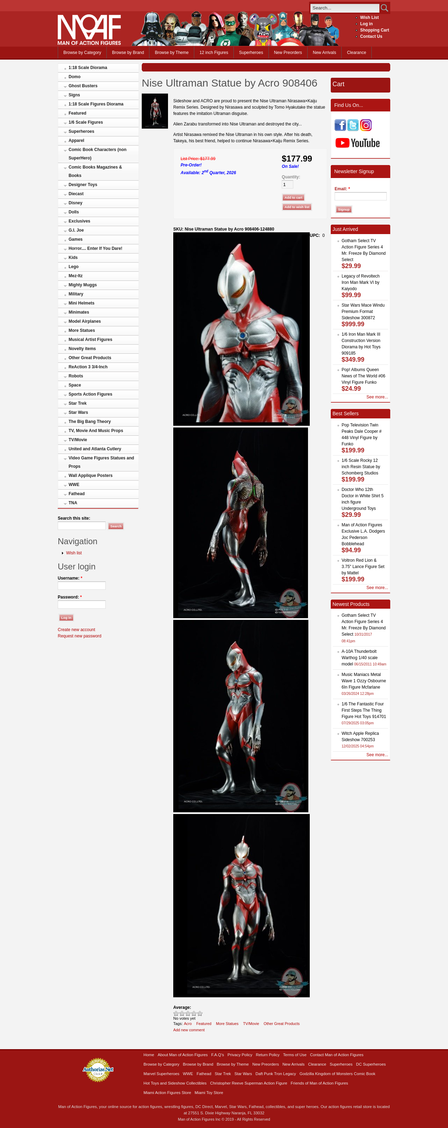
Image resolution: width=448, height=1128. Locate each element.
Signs (74, 95)
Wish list (74, 553)
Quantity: (291, 177)
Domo (74, 76)
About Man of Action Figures (183, 1055)
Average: (182, 1007)
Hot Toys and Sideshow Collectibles (175, 1083)
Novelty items (82, 348)
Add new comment (189, 1030)
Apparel (76, 140)
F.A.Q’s (217, 1055)
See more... (377, 397)
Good (188, 1013)
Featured (77, 113)
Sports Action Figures (90, 394)
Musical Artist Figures (90, 339)
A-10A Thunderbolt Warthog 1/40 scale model (360, 657)
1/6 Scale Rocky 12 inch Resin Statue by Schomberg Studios (361, 467)
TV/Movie (78, 439)
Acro (187, 1023)
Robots (76, 376)
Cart (338, 84)
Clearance (356, 52)
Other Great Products (90, 357)
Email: (342, 188)
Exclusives (79, 221)
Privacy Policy (239, 1055)
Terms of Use (295, 1055)
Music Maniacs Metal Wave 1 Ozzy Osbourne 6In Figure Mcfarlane (364, 681)
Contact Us (371, 36)
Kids (73, 257)
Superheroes (251, 52)
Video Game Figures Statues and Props (101, 462)
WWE (74, 484)
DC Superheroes (371, 1064)
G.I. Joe (76, 230)
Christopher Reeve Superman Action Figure (248, 1083)
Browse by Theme (172, 52)
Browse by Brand (128, 52)
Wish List (369, 17)
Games (76, 239)
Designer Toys (83, 184)
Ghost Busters (83, 85)
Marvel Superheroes (162, 1074)
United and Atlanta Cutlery (95, 448)
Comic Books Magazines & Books (95, 171)
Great (194, 1013)
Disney (75, 202)
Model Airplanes (85, 321)
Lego (74, 266)
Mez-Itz (76, 275)
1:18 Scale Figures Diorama (96, 104)
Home (149, 1055)
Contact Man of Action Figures (337, 1055)
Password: (70, 597)
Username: (70, 578)
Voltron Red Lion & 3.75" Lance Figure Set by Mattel (363, 566)
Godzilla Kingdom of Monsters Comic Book (338, 1074)
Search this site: (74, 518)
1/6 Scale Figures (86, 122)
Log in (366, 23)
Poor (176, 1013)
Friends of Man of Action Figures (319, 1083)
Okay (182, 1013)
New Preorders (288, 52)
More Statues (82, 330)
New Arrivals (324, 52)
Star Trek (77, 403)
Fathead (77, 493)
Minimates (79, 312)
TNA (73, 502)
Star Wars (78, 412)
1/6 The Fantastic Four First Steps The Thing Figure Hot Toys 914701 (364, 710)
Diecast (76, 193)
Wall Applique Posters (91, 475)
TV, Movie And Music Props (96, 430)
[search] (345, 8)
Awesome (200, 1013)
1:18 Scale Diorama (88, 67)
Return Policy (268, 1055)
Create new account (76, 629)
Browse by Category (82, 52)
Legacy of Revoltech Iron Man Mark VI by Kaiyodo (361, 282)
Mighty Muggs (83, 284)
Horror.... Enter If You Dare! (95, 248)
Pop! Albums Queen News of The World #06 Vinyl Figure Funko (363, 376)
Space (75, 385)
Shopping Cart (374, 30)
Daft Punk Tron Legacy (275, 1074)
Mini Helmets (81, 303)
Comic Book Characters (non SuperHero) (97, 153)
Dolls (74, 212)
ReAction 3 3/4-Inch (88, 366)
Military (76, 294)
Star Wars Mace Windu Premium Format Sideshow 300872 (363, 311)
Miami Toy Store (209, 1093)
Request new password (80, 636)
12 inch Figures (214, 52)
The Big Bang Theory (90, 421)
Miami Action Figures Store (167, 1093)
